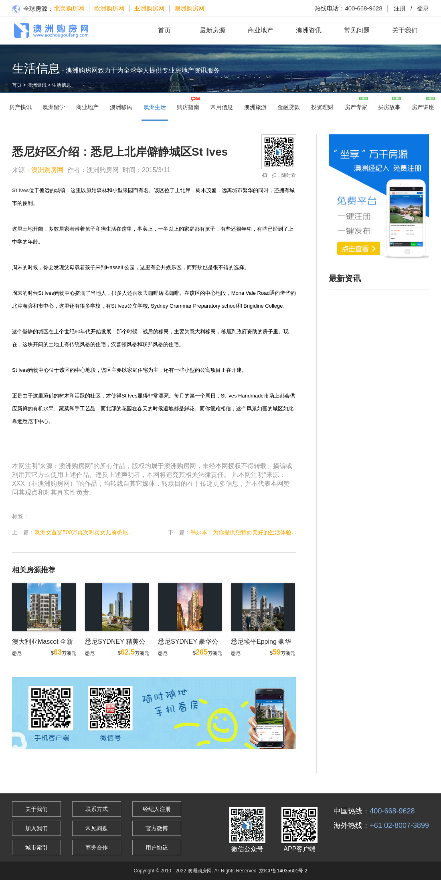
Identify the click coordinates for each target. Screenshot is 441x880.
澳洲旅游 (255, 107)
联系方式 (96, 809)
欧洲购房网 (109, 8)
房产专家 (356, 107)
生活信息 (61, 85)
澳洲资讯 (309, 30)
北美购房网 (69, 8)
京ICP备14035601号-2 (283, 871)
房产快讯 (20, 107)
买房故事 (389, 107)
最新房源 (212, 30)
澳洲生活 (155, 107)
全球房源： (32, 9)
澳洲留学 (53, 107)
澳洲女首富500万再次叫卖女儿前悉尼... (83, 532)
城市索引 (36, 847)
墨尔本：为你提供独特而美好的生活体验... (243, 532)
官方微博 (157, 828)
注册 (400, 8)
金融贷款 (288, 107)
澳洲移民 (121, 107)
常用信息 (221, 107)
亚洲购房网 (149, 8)
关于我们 (405, 30)
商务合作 (96, 847)
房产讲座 (423, 107)
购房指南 (188, 107)
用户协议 (157, 847)
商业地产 (260, 30)
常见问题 (357, 30)
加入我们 (36, 828)
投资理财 (322, 107)
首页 (164, 30)
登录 (417, 8)
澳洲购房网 (189, 8)
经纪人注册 (157, 809)
